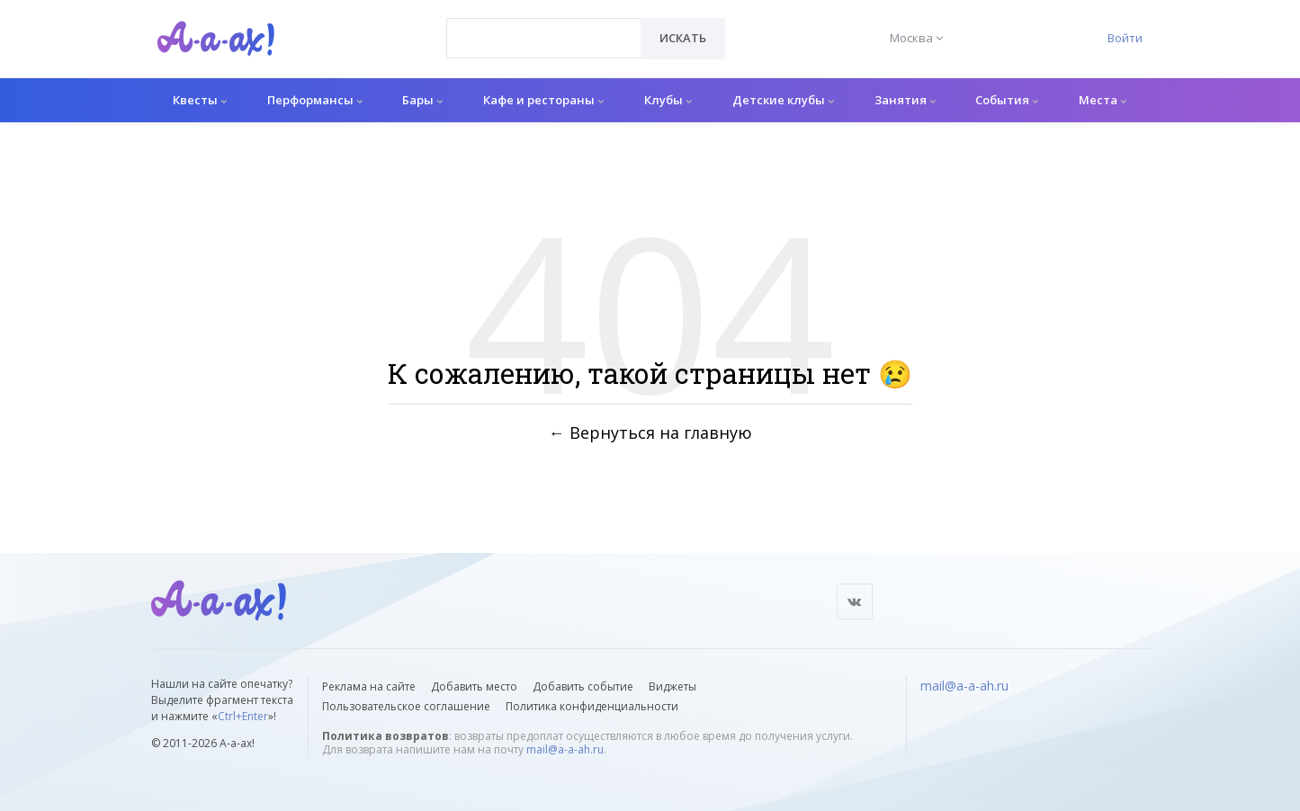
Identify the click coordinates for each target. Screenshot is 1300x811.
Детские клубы (783, 100)
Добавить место (474, 686)
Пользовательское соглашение (406, 706)
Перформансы (315, 100)
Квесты (200, 100)
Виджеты (672, 686)
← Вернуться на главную (650, 432)
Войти (1125, 38)
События (1006, 100)
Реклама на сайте (369, 686)
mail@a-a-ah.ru (565, 749)
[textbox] (544, 25)
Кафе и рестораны (543, 100)
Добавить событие (583, 686)
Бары (422, 100)
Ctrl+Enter (243, 716)
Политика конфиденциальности (592, 706)
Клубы (668, 100)
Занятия (905, 100)
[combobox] (543, 38)
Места (1102, 100)
